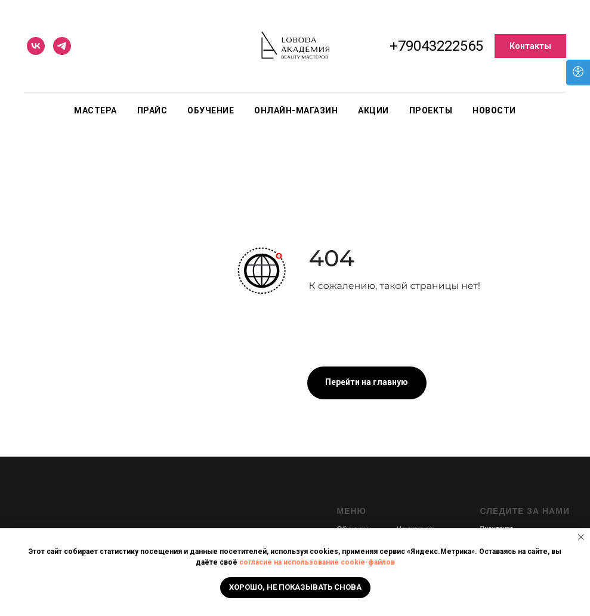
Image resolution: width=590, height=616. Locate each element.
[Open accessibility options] (578, 72)
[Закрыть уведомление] (581, 537)
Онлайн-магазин (296, 110)
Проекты (431, 110)
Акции (373, 110)
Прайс (152, 110)
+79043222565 (436, 46)
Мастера (95, 110)
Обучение (210, 110)
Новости (494, 110)
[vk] (36, 46)
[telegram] (62, 46)
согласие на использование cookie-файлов (317, 562)
